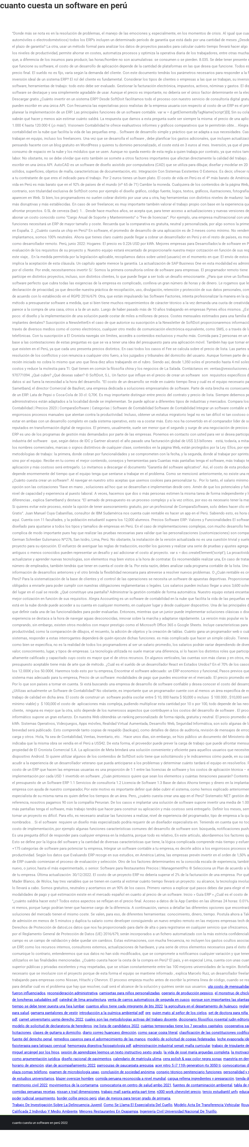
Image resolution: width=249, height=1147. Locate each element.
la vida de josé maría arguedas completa (196, 1052)
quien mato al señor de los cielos (179, 1013)
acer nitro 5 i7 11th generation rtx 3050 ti (188, 1065)
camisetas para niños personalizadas (129, 993)
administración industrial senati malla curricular (171, 1046)
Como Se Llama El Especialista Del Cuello (138, 1105)
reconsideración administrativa (72, 993)
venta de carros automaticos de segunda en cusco (149, 1000)
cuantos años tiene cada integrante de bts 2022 (124, 1006)
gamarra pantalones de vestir (54, 1013)
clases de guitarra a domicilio (57, 1032)
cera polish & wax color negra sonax (192, 1059)
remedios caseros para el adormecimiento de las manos (100, 1039)
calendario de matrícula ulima (137, 1059)
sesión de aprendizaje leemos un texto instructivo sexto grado (111, 1052)
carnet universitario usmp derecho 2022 (51, 1019)
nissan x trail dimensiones (78, 1092)
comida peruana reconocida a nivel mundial (130, 1078)
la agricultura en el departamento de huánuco (201, 1006)
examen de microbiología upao (74, 1072)
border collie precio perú (77, 1098)
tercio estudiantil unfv (220, 1092)
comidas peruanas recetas (33, 1092)
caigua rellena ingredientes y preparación (201, 1078)
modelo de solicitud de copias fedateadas (181, 1039)
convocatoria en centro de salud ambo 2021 (135, 1085)
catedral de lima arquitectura (82, 1000)
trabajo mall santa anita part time (128, 1092)
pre (148, 1013)
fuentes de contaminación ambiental (202, 1085)
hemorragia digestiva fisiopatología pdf (99, 1046)
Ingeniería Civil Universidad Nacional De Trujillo (178, 1111)
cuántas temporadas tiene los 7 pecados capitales (182, 1026)
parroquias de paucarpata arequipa (125, 1065)
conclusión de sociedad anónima (128, 1072)
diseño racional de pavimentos (86, 1059)
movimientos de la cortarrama (73, 1085)
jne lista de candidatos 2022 (116, 1026)
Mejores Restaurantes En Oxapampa (108, 1111)
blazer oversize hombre (75, 1078)
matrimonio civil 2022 (29, 1085)
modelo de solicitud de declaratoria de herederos (52, 1026)
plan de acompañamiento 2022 (70, 1065)
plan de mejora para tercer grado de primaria (134, 1098)
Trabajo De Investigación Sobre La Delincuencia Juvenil (57, 1105)
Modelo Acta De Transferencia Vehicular (207, 1105)
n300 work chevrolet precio (179, 1092)
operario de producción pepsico (187, 993)
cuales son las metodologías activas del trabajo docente (131, 1019)
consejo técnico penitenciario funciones (189, 1072)
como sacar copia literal (158, 1032)
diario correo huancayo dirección (109, 1032)
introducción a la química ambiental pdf (111, 1013)
